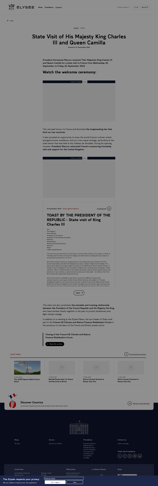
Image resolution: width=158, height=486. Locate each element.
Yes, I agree (55, 482)
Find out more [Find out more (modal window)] (50, 478)
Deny (75, 482)
